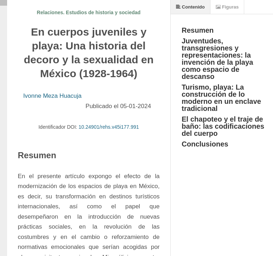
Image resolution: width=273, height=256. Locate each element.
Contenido (190, 7)
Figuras (227, 7)
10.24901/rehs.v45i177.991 (109, 127)
